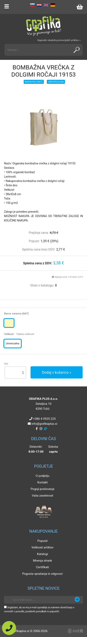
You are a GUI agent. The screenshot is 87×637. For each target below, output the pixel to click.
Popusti (42, 541)
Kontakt (42, 482)
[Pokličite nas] (9, 628)
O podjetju (42, 476)
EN (46, 5)
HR (39, 5)
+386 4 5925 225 (44, 419)
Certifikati (42, 567)
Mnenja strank (42, 560)
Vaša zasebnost (42, 495)
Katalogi (42, 554)
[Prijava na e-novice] (77, 599)
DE (52, 5)
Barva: (16, 313)
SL (32, 5)
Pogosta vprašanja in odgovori (42, 574)
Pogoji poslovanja (42, 489)
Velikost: (19, 334)
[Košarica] (80, 7)
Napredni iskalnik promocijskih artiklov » (58, 40)
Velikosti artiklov (43, 547)
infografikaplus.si (44, 424)
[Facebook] (37, 429)
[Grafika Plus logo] (44, 26)
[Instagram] (41, 429)
